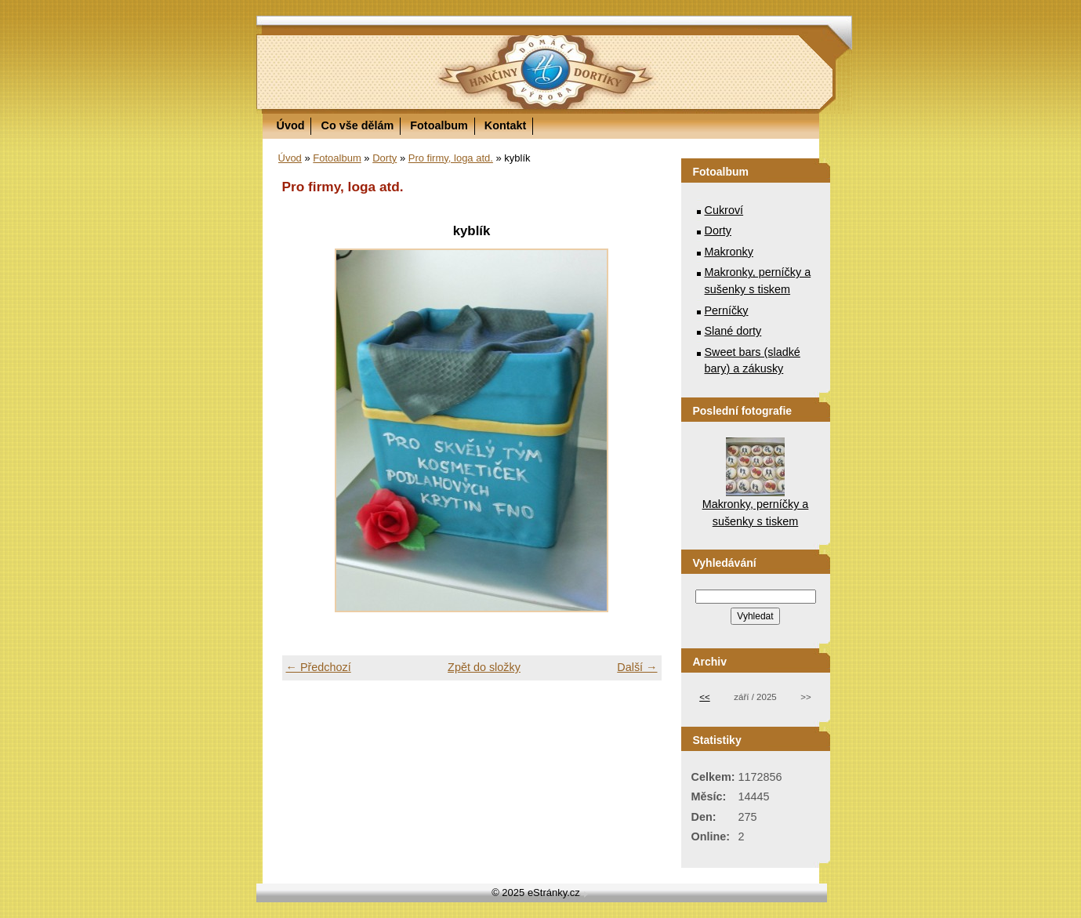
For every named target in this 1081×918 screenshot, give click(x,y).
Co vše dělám (357, 125)
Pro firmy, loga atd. (450, 158)
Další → (637, 667)
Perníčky (727, 310)
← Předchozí (318, 667)
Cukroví (724, 210)
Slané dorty (733, 331)
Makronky (729, 251)
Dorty (384, 158)
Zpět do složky (484, 667)
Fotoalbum (439, 125)
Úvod (291, 125)
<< (704, 697)
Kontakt (505, 125)
